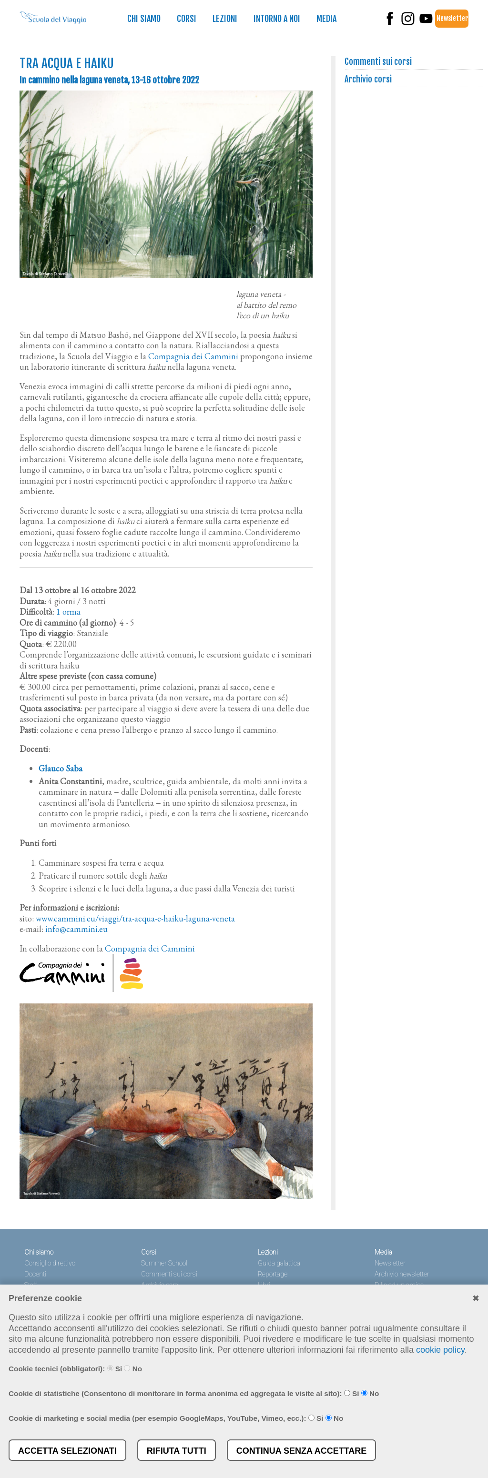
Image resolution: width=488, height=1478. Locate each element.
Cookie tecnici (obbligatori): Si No (75, 1369)
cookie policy (440, 1350)
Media (326, 18)
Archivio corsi (368, 79)
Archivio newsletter (402, 1274)
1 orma (68, 611)
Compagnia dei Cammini (193, 356)
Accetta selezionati (67, 1451)
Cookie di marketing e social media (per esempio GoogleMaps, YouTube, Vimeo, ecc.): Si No (176, 1418)
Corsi (186, 18)
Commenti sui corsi (378, 61)
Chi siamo (144, 18)
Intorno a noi (277, 18)
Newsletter (452, 18)
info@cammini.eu (76, 928)
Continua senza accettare (301, 1451)
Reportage (272, 1274)
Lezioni (225, 18)
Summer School (164, 1263)
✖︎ (475, 1298)
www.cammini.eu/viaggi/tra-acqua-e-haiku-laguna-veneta (135, 918)
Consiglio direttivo (49, 1263)
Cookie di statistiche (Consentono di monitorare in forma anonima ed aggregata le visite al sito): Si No (194, 1393)
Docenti (35, 1274)
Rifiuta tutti (176, 1451)
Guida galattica (279, 1263)
